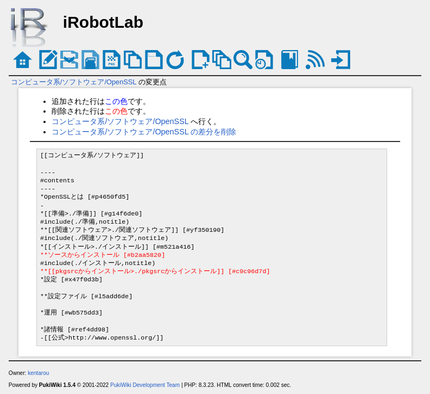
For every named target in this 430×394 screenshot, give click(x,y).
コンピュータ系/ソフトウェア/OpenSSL (73, 82)
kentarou (38, 373)
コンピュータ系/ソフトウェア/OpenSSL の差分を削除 (144, 131)
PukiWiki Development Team (145, 385)
